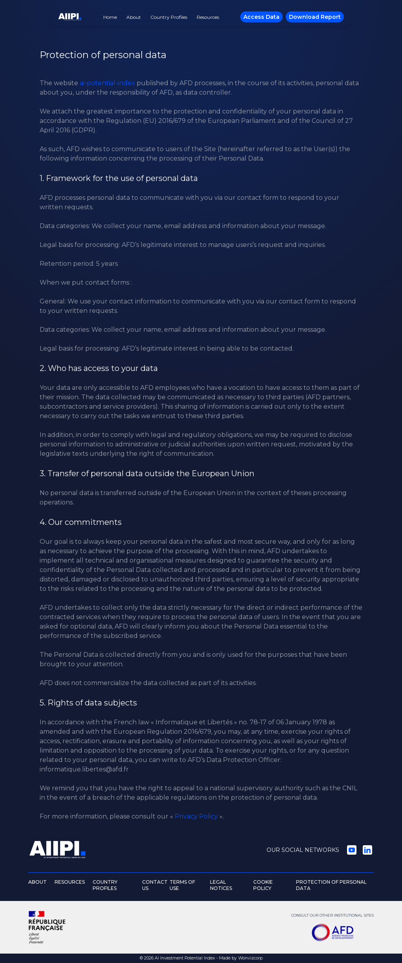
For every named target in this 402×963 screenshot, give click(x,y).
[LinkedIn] (367, 850)
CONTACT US (155, 885)
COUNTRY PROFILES (105, 885)
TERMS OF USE (182, 885)
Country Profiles (168, 17)
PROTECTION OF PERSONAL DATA (331, 885)
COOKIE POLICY (263, 885)
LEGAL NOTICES (221, 885)
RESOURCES (70, 882)
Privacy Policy (196, 816)
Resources (208, 17)
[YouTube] (351, 850)
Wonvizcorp (250, 958)
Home (110, 17)
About (133, 17)
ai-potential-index (107, 83)
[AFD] (332, 932)
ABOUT (37, 882)
